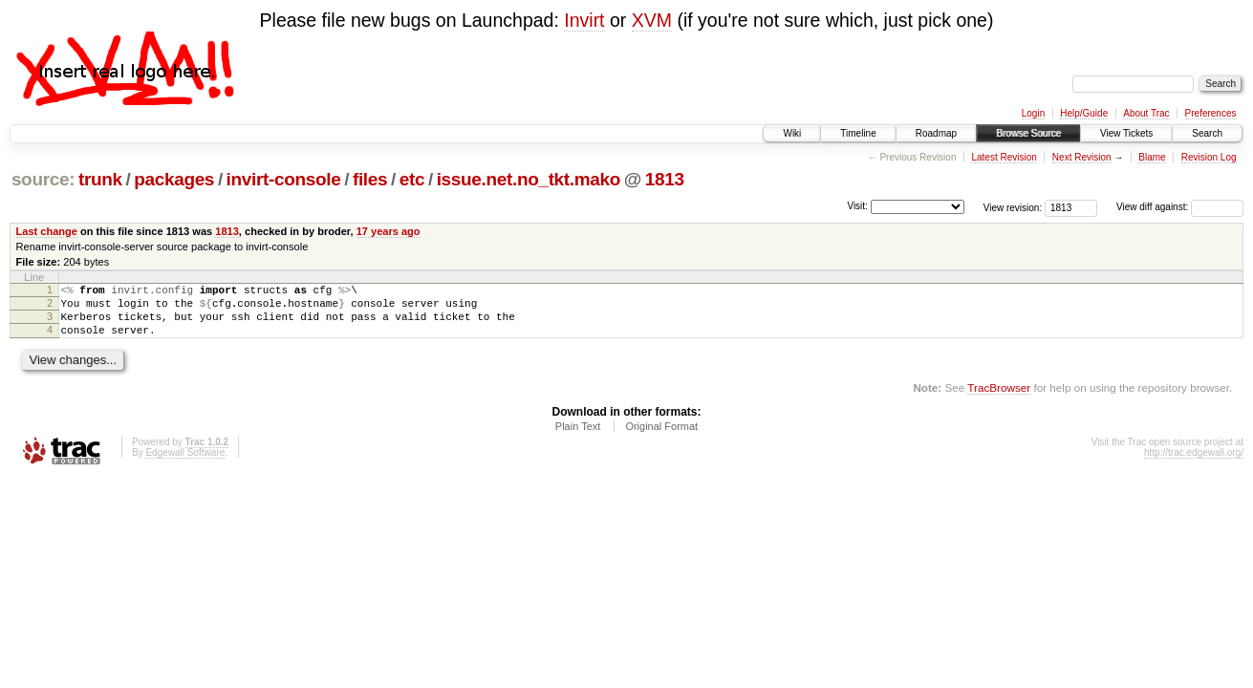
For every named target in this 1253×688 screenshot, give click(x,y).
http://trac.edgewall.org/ (1193, 464)
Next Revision (1082, 157)
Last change (46, 231)
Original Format (661, 437)
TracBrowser (998, 399)
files (370, 179)
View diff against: (1179, 207)
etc (412, 179)
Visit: (857, 206)
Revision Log (1209, 157)
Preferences (1211, 113)
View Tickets (1126, 133)
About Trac (1146, 113)
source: (43, 179)
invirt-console (284, 179)
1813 (664, 179)
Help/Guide (1084, 113)
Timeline (857, 133)
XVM (652, 20)
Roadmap (936, 133)
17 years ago (388, 231)
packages (174, 179)
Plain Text (578, 437)
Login (1033, 113)
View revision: (1013, 207)
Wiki (792, 133)
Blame (1151, 157)
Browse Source (1028, 133)
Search (1207, 133)
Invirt (584, 20)
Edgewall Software (185, 464)
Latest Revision (1003, 157)
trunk (100, 179)
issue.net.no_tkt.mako (528, 179)
